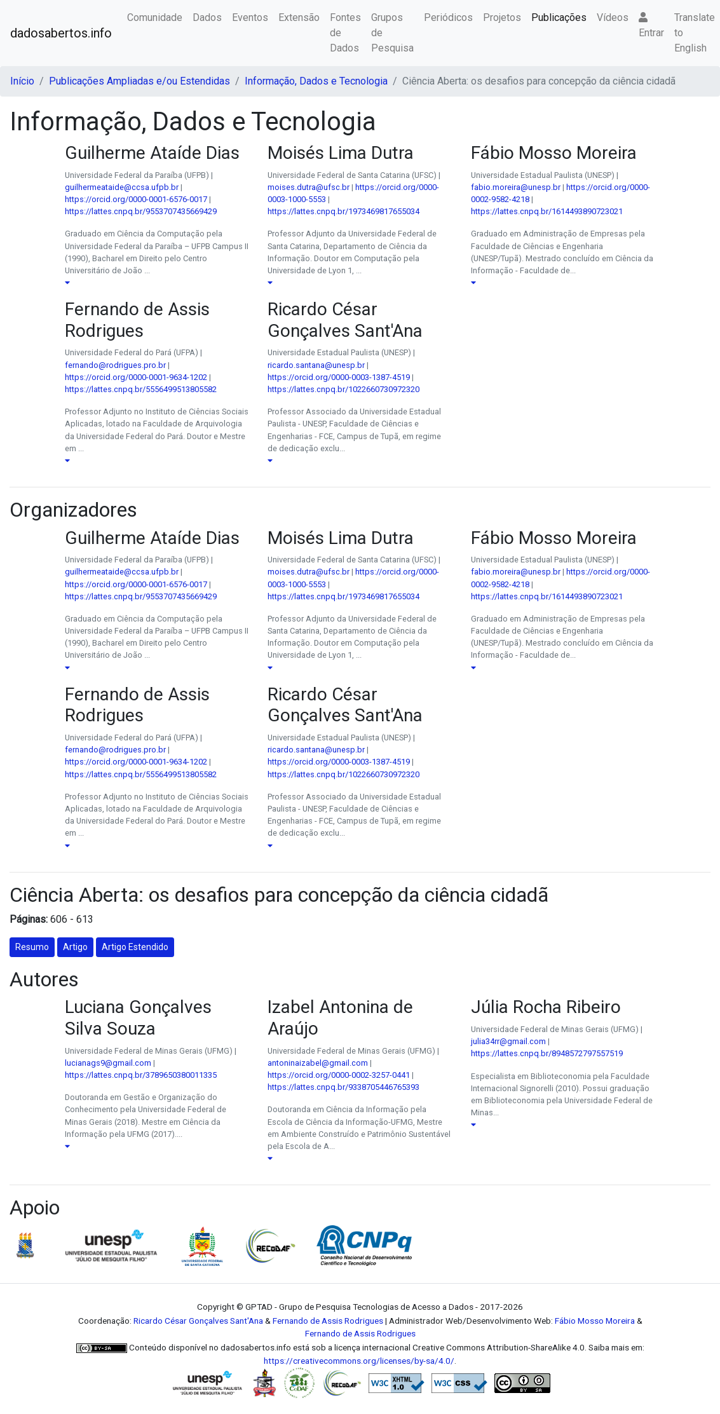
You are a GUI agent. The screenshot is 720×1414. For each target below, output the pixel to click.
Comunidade (154, 17)
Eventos (250, 17)
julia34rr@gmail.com (508, 1041)
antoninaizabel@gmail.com (318, 1063)
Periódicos (448, 17)
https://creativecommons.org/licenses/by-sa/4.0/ (359, 1361)
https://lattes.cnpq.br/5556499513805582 (141, 389)
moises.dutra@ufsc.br (309, 187)
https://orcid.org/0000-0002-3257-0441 (339, 1075)
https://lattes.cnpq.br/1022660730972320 (343, 389)
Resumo (32, 947)
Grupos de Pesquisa (392, 32)
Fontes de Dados (345, 32)
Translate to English (694, 32)
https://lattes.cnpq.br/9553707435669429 (141, 211)
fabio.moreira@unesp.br (515, 187)
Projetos (502, 17)
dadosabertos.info (61, 33)
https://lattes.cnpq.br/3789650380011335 (141, 1075)
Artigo (75, 947)
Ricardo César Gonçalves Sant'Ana (198, 1320)
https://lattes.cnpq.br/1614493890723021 (547, 211)
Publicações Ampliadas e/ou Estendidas (139, 81)
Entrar (651, 25)
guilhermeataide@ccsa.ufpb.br (122, 187)
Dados (207, 17)
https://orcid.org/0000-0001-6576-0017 (136, 199)
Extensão (299, 17)
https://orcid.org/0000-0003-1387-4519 (339, 377)
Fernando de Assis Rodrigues (328, 1320)
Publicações (559, 17)
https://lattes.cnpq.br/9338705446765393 (343, 1087)
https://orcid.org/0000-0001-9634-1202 (136, 377)
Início (22, 81)
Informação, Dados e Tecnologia (316, 81)
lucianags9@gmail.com (108, 1063)
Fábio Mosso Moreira (595, 1320)
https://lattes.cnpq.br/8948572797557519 (547, 1053)
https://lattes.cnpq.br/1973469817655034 (343, 211)
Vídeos (612, 17)
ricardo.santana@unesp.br (316, 365)
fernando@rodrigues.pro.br (115, 365)
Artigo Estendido (135, 947)
